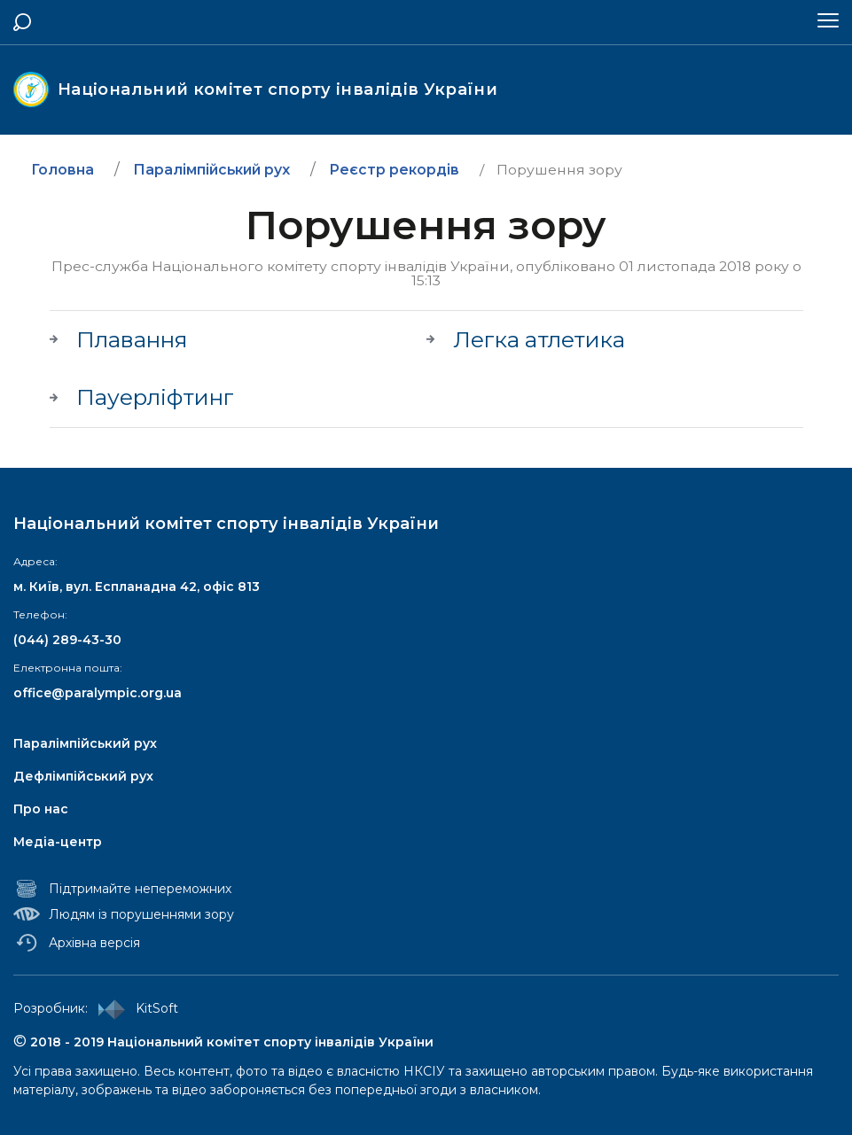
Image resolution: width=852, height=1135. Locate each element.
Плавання (132, 340)
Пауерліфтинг (155, 397)
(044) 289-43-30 (67, 640)
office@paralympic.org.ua (97, 693)
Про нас (40, 809)
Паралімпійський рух (85, 743)
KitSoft (134, 1008)
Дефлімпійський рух (83, 776)
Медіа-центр (57, 842)
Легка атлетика (539, 340)
